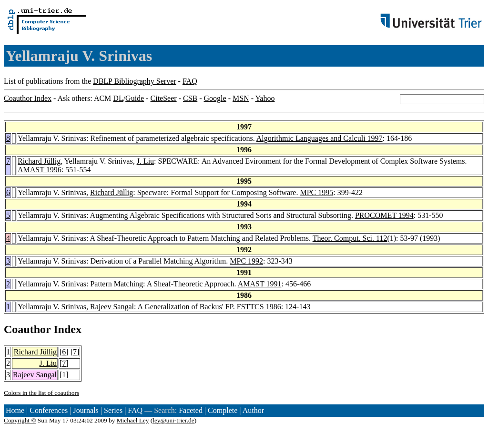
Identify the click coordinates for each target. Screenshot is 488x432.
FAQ (190, 81)
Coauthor (27, 329)
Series (113, 410)
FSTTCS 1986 (259, 307)
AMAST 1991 (260, 284)
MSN (241, 98)
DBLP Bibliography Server (134, 81)
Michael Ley (133, 420)
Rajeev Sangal (112, 307)
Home (15, 410)
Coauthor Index (27, 98)
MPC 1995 (316, 192)
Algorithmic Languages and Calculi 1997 (319, 138)
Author (253, 410)
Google (215, 98)
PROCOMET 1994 (384, 215)
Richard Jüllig (39, 161)
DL (118, 98)
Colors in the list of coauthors (41, 392)
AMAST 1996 (39, 170)
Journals (85, 410)
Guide (134, 98)
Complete (222, 410)
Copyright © (20, 420)
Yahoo (264, 98)
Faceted (191, 410)
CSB (190, 98)
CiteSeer (164, 98)
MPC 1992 (246, 261)
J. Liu (145, 161)
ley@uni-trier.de (173, 420)
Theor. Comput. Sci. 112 (350, 238)
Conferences (49, 410)
